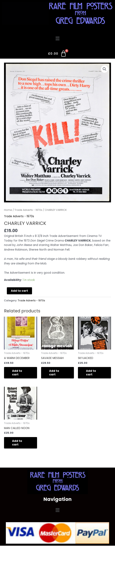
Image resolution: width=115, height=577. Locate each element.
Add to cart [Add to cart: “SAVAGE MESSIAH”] (54, 372)
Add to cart (19, 291)
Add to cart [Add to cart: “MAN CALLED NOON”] (17, 443)
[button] (57, 38)
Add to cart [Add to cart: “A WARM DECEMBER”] (17, 372)
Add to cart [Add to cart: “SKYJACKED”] (91, 372)
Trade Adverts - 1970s (28, 210)
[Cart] (57, 54)
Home (8, 210)
